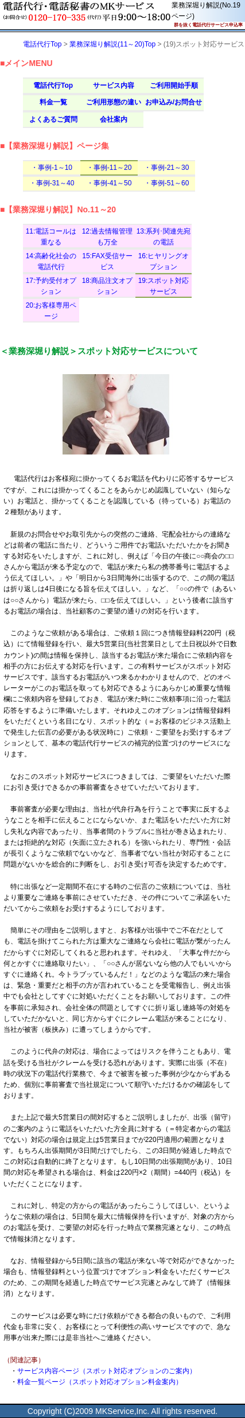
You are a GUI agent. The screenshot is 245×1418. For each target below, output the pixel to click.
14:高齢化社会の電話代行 (51, 261)
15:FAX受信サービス (107, 261)
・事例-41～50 (109, 183)
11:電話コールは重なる (51, 236)
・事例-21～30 (166, 168)
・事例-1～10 (51, 168)
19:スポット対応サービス (163, 286)
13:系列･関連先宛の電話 (164, 236)
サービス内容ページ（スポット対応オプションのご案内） (106, 1371)
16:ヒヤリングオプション (163, 261)
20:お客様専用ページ (51, 310)
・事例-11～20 (109, 168)
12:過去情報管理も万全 (107, 236)
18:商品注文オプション (107, 286)
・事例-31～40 (52, 183)
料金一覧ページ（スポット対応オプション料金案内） (99, 1382)
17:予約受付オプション (51, 286)
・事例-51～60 (166, 183)
